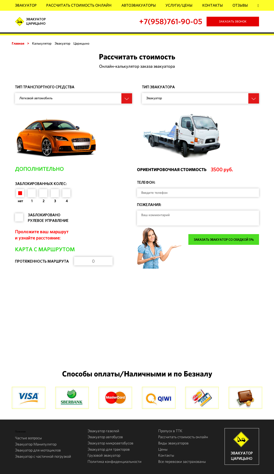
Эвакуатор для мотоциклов (38, 450)
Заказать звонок (233, 21)
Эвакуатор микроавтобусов (110, 443)
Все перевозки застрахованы (182, 461)
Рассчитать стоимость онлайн (79, 5)
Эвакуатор (26, 5)
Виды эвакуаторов (173, 443)
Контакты (212, 5)
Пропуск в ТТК (170, 430)
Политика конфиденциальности (114, 461)
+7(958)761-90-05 (170, 22)
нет (20, 201)
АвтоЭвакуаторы (138, 5)
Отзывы (240, 5)
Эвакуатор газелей (103, 430)
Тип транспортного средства (44, 86)
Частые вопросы (28, 437)
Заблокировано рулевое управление (48, 217)
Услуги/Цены (178, 5)
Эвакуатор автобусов (105, 436)
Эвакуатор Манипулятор (36, 444)
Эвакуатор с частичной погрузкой (43, 456)
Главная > (20, 43)
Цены (163, 449)
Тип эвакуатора (158, 86)
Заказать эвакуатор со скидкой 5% (224, 240)
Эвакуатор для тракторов (109, 449)
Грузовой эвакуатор (104, 455)
